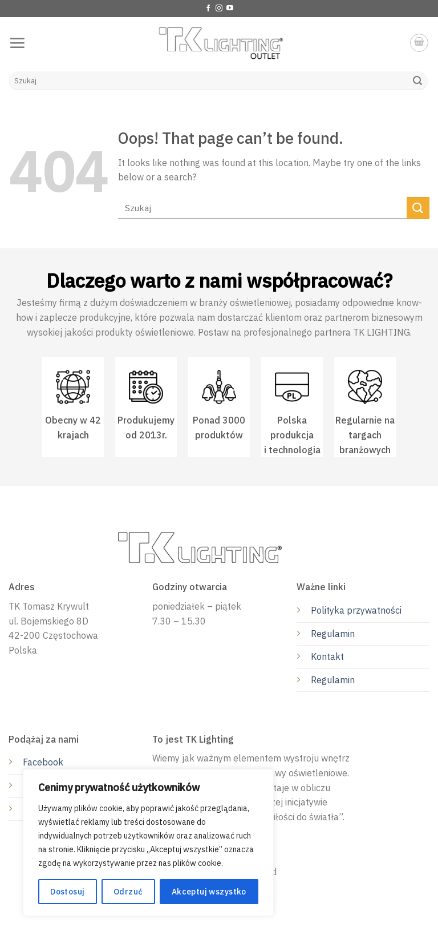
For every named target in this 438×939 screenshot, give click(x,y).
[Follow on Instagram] (219, 9)
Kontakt (327, 656)
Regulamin (333, 633)
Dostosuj (67, 891)
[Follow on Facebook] (208, 9)
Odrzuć (128, 891)
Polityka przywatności (356, 610)
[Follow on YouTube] (229, 9)
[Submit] (417, 81)
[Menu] (17, 43)
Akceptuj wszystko (209, 891)
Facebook (43, 762)
